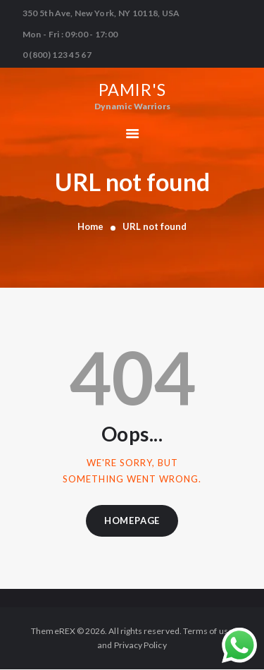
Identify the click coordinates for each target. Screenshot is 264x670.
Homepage (132, 520)
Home (90, 226)
